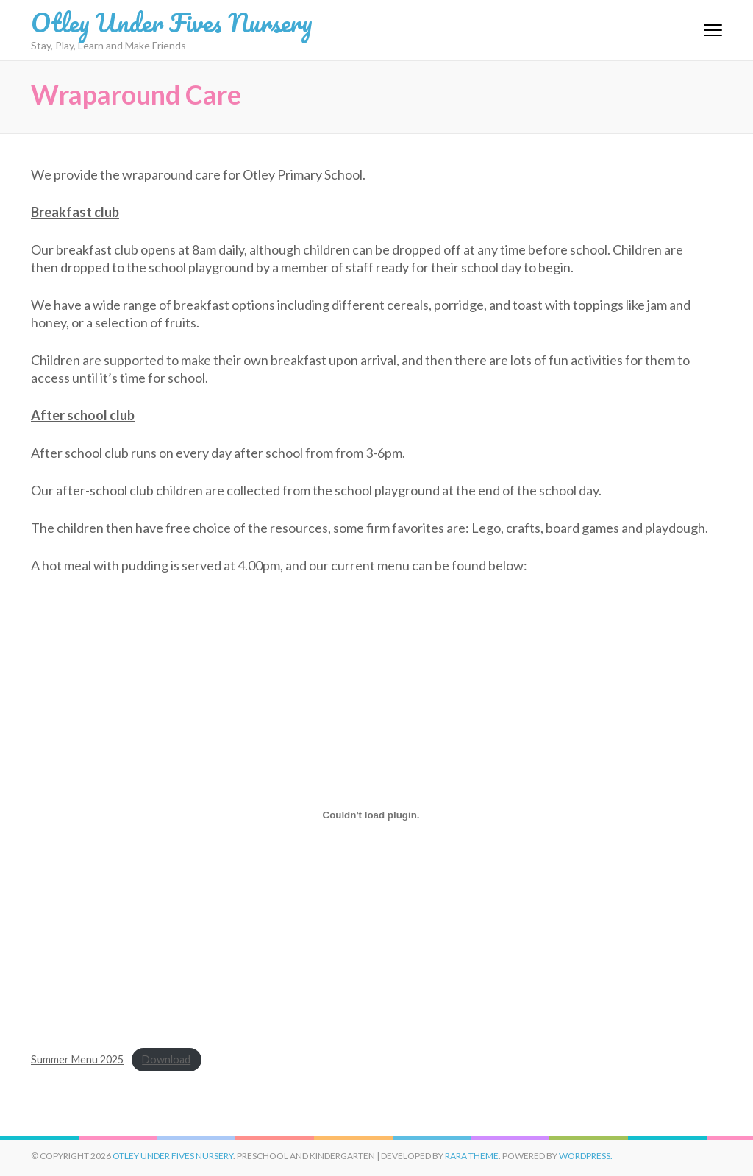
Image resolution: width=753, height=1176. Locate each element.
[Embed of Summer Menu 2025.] (371, 814)
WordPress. (586, 1155)
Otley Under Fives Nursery (172, 22)
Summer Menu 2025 (77, 1059)
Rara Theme (472, 1155)
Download (166, 1059)
